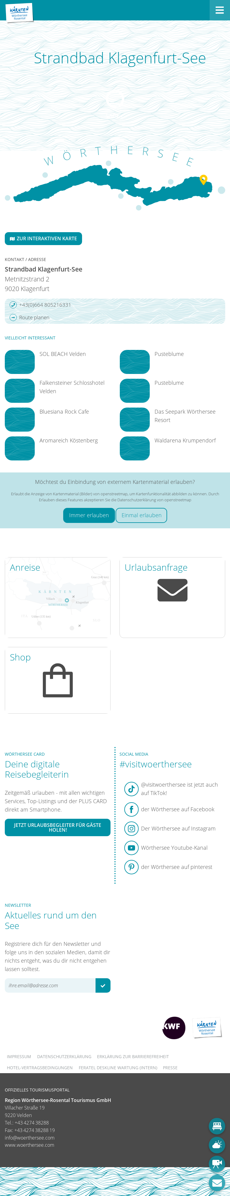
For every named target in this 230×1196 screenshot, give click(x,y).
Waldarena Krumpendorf (185, 440)
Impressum (19, 1056)
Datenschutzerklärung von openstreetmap (154, 499)
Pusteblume (169, 353)
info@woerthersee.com (30, 1137)
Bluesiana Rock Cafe (64, 411)
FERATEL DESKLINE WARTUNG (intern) (118, 1067)
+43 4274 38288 (32, 1122)
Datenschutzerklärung (64, 1056)
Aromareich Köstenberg (69, 440)
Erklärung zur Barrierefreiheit (133, 1056)
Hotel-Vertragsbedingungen (40, 1067)
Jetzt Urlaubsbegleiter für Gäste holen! (57, 827)
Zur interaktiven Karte (43, 238)
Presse (170, 1067)
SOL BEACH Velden (63, 353)
